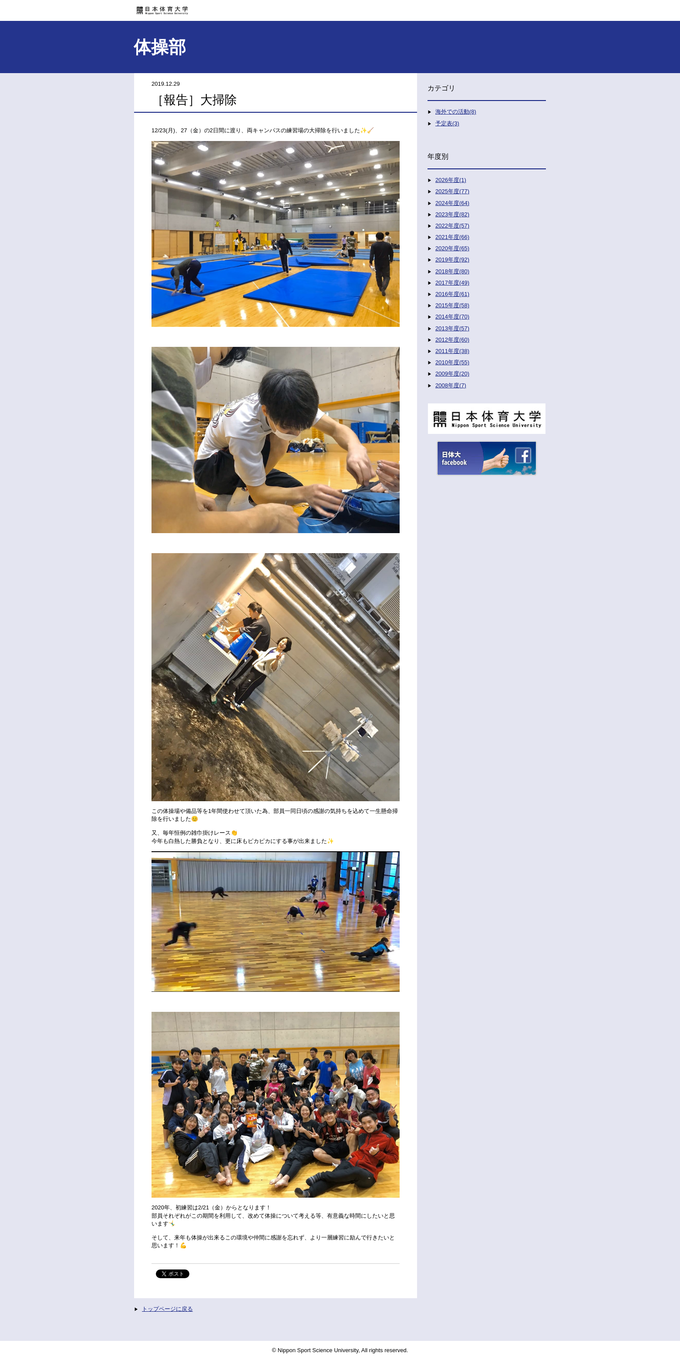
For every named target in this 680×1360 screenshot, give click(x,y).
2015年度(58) (452, 305)
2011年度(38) (452, 351)
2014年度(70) (452, 316)
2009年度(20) (452, 373)
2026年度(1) (450, 180)
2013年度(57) (452, 328)
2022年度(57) (452, 225)
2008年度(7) (450, 385)
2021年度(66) (452, 237)
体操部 (160, 47)
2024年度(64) (452, 203)
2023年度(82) (452, 214)
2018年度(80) (452, 271)
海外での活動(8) (455, 111)
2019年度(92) (452, 259)
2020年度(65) (452, 248)
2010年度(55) (452, 362)
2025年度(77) (452, 191)
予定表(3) (447, 123)
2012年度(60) (452, 339)
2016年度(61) (452, 294)
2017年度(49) (452, 282)
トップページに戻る (167, 1309)
